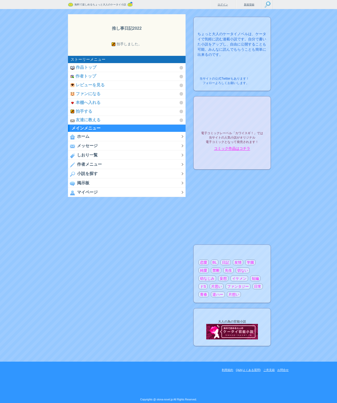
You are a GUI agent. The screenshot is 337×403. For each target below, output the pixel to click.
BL (214, 262)
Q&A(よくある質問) (248, 369)
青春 (203, 294)
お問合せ (283, 369)
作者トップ (83, 76)
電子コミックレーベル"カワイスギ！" (232, 119)
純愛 (203, 270)
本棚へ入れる (86, 102)
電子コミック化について (232, 159)
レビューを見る (88, 85)
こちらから (259, 77)
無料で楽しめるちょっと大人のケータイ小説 (100, 4)
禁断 (216, 270)
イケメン (239, 278)
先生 (228, 270)
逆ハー (217, 294)
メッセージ (83, 146)
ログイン (223, 4)
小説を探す (83, 174)
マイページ (83, 192)
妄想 (223, 278)
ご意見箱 (269, 369)
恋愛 (203, 262)
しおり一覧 (83, 155)
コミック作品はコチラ (232, 149)
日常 (257, 286)
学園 (250, 262)
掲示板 (78, 183)
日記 (225, 262)
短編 (255, 278)
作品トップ (83, 67)
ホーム (78, 136)
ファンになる (86, 94)
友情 (238, 262)
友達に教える (86, 120)
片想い (233, 294)
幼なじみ (207, 278)
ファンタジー (238, 286)
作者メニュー (85, 164)
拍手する (81, 111)
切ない (242, 270)
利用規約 (227, 369)
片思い (216, 286)
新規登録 (249, 4)
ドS (203, 286)
